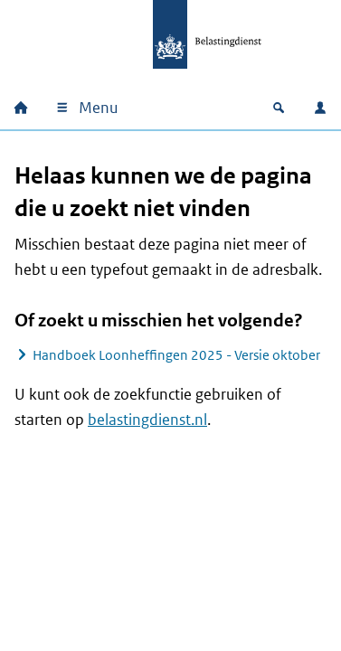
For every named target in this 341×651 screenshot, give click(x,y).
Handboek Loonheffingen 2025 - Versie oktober (176, 354)
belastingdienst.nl (147, 419)
